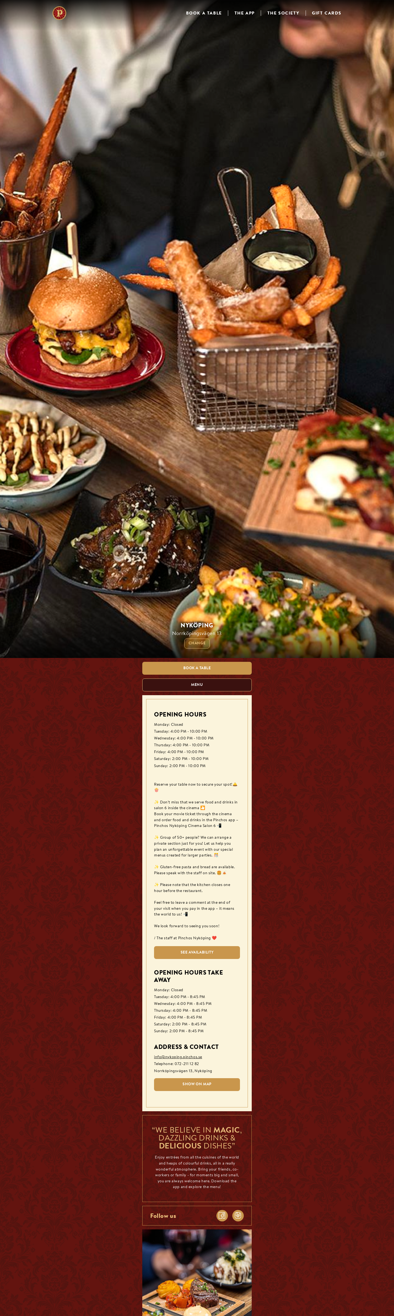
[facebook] (222, 1215)
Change (197, 643)
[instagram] (238, 1215)
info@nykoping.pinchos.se (178, 1057)
